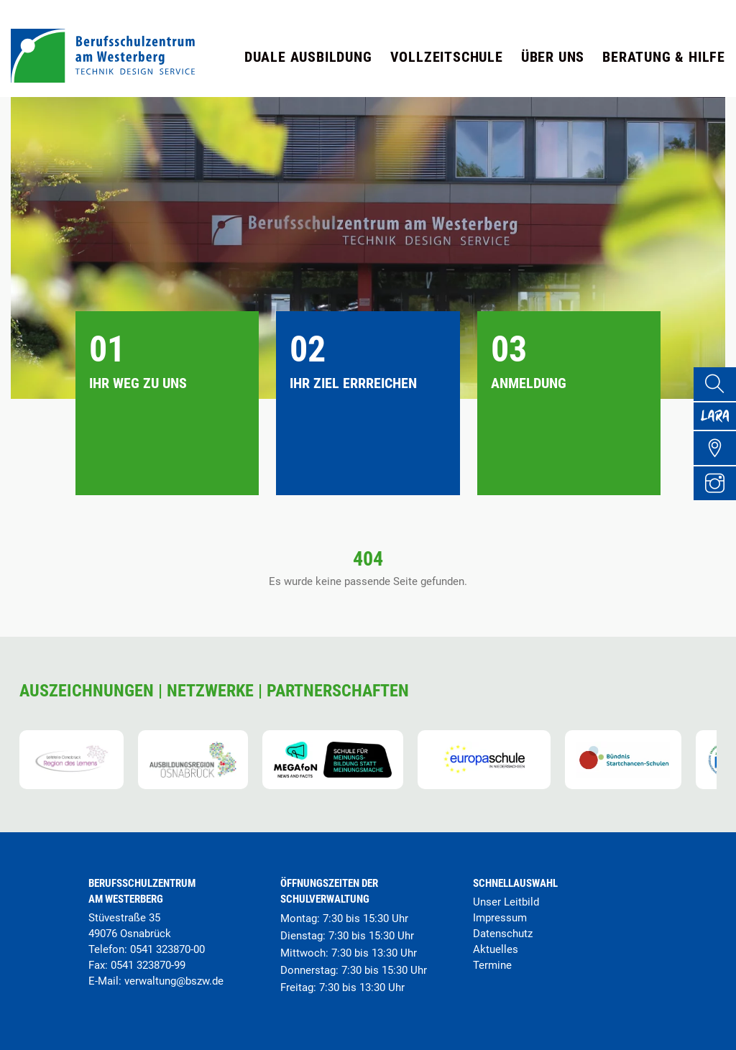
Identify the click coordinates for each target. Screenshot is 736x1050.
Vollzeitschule (446, 56)
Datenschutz (503, 933)
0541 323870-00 (167, 949)
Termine (492, 965)
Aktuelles (495, 949)
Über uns (552, 56)
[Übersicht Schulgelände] (719, 463)
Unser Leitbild (506, 901)
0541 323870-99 (148, 965)
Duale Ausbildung (308, 56)
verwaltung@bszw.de (174, 981)
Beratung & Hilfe (663, 56)
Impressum (500, 917)
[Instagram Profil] (719, 502)
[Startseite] (103, 79)
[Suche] (719, 386)
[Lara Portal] (719, 424)
